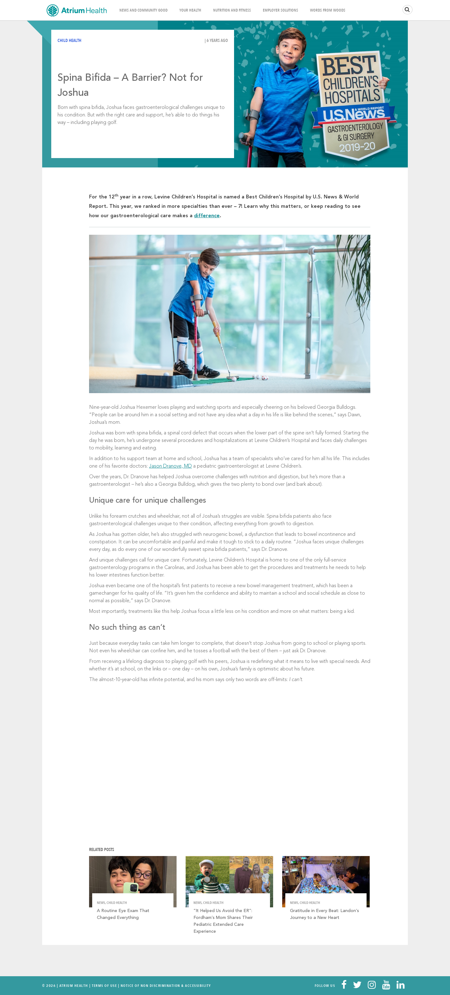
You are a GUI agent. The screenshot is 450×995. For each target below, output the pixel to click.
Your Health (190, 10)
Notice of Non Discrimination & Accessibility (166, 985)
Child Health (69, 41)
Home (76, 10)
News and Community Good (143, 10)
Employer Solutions (280, 10)
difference (207, 215)
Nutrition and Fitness (232, 10)
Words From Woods (327, 10)
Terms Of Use (104, 985)
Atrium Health (73, 985)
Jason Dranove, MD (170, 466)
